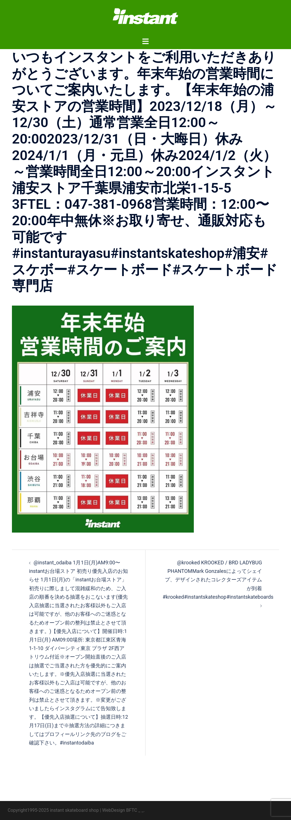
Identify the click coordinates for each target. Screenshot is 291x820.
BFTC (131, 810)
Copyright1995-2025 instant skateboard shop (53, 810)
